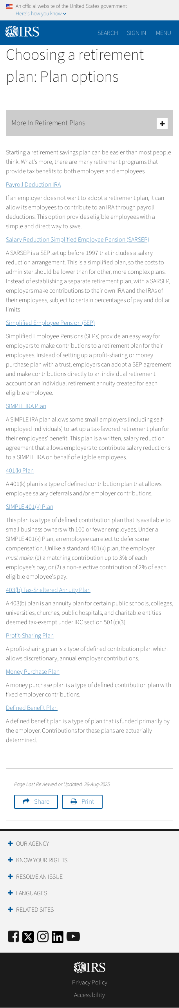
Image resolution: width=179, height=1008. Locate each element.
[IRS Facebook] (13, 937)
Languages (31, 893)
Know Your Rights (41, 860)
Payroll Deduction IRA (33, 184)
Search (108, 33)
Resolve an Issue (39, 876)
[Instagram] (43, 937)
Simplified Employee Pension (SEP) (50, 323)
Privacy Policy (89, 982)
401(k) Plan (20, 470)
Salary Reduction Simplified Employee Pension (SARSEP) (77, 239)
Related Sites (35, 909)
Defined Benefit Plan (32, 708)
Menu (163, 33)
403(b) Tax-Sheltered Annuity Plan (48, 590)
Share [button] (41, 801)
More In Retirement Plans (89, 123)
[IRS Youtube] (73, 937)
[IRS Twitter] (28, 939)
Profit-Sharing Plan (30, 635)
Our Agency (32, 843)
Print (87, 801)
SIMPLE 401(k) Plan (29, 506)
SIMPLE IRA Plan (26, 406)
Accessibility (89, 995)
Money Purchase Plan (33, 671)
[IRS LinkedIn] (57, 939)
